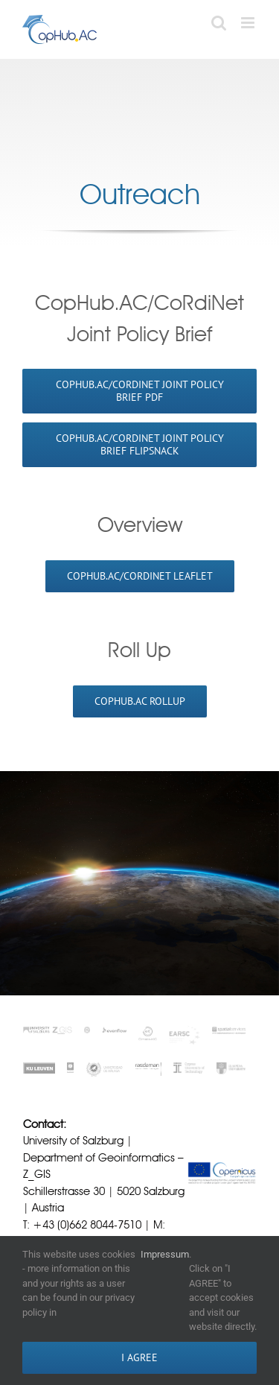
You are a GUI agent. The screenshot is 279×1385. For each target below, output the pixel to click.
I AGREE (139, 1357)
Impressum (165, 1254)
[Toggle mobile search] (218, 23)
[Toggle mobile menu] (249, 23)
